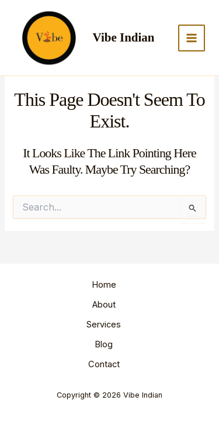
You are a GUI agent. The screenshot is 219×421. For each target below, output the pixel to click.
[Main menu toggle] (191, 38)
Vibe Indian (124, 37)
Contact (104, 364)
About (104, 304)
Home (104, 284)
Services (103, 324)
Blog (104, 344)
